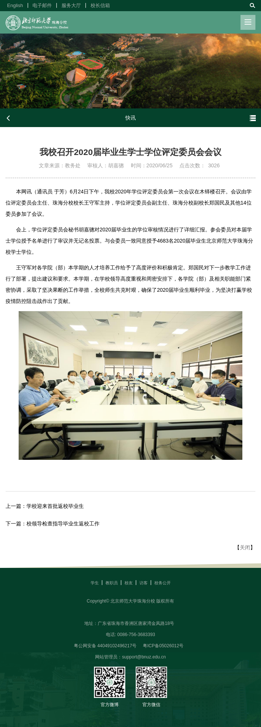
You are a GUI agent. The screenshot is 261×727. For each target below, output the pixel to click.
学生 (95, 583)
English (15, 5)
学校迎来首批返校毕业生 (55, 506)
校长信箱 (100, 5)
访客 (143, 583)
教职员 (112, 583)
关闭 (245, 547)
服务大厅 (71, 5)
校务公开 (162, 583)
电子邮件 (42, 5)
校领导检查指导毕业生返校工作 (63, 524)
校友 (129, 583)
